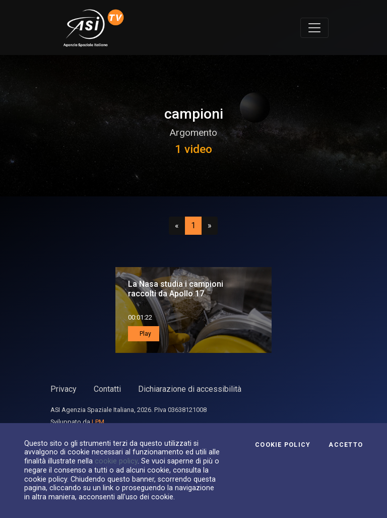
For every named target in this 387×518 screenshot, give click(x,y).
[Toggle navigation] (314, 28)
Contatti (107, 389)
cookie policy (116, 461)
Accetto (346, 445)
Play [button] (144, 333)
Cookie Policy (282, 445)
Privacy (63, 389)
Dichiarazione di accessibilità (189, 389)
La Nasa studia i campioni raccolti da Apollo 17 (175, 288)
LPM (98, 422)
